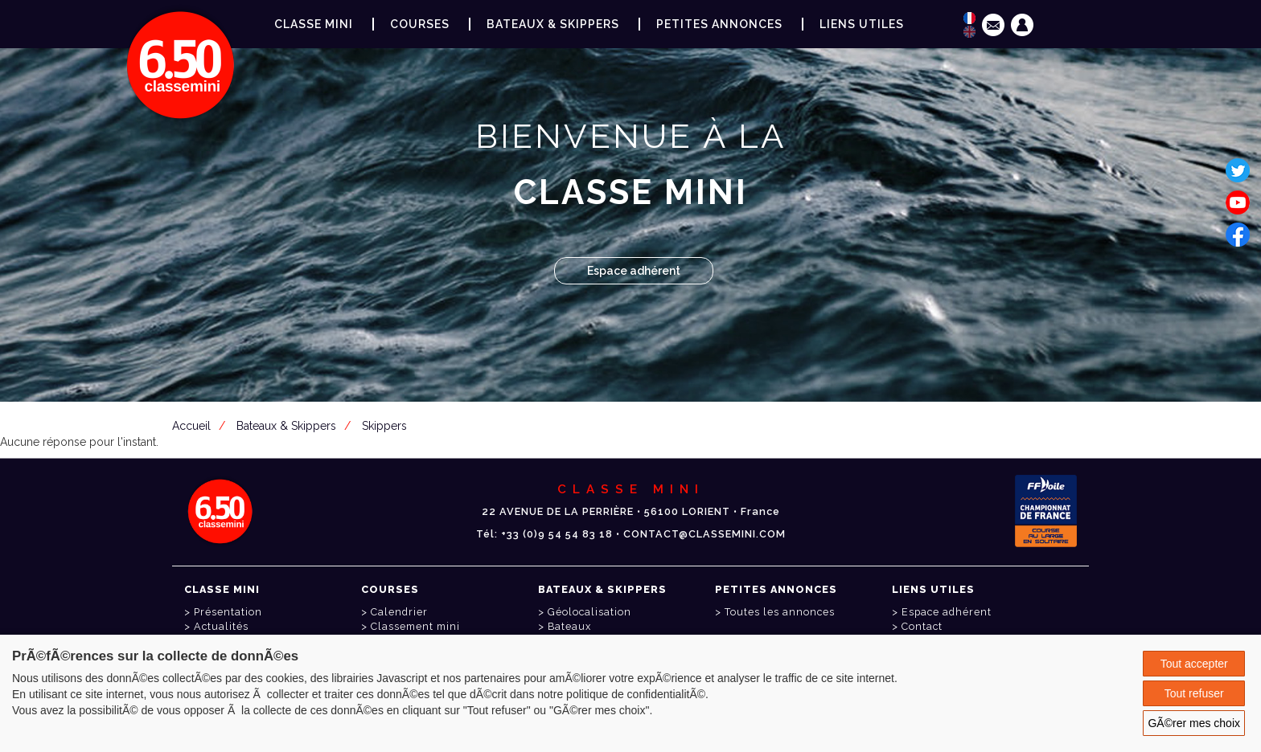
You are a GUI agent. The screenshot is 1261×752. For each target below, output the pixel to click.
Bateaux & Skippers (553, 24)
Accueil (191, 425)
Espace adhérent (633, 270)
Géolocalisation (589, 612)
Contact (922, 626)
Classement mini (415, 626)
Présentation (228, 612)
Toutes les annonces (780, 612)
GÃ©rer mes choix (1194, 723)
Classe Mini (313, 24)
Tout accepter (1194, 663)
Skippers (384, 425)
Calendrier (399, 612)
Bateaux (569, 626)
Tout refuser (1194, 693)
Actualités (221, 626)
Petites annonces (719, 24)
